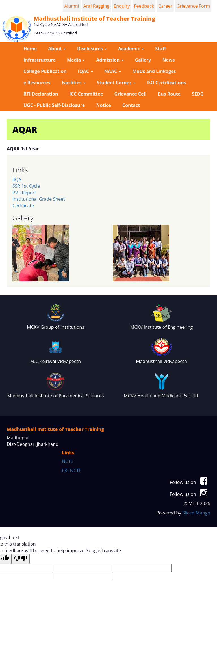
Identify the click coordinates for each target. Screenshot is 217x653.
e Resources (36, 82)
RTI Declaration (40, 94)
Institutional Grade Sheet (38, 199)
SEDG (197, 94)
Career (165, 6)
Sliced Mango (196, 513)
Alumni (71, 6)
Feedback (144, 6)
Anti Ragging (96, 6)
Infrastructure (39, 60)
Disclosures (92, 49)
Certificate (23, 205)
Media (76, 60)
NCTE (67, 461)
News (168, 60)
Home (30, 49)
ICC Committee (86, 94)
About (57, 49)
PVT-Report (24, 192)
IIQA (16, 179)
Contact (131, 105)
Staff (160, 49)
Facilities (74, 82)
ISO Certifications (166, 82)
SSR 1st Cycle (26, 186)
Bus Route (169, 94)
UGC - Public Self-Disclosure (54, 105)
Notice (103, 105)
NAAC (112, 71)
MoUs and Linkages (154, 71)
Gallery (143, 60)
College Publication (45, 71)
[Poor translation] (21, 559)
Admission (109, 60)
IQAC (85, 71)
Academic (131, 49)
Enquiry (122, 6)
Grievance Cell (130, 94)
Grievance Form (193, 6)
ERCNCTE (71, 470)
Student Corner (116, 82)
